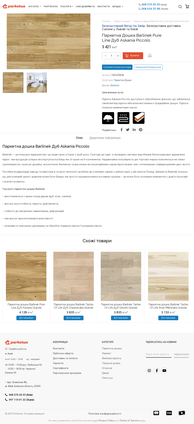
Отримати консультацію (117, 67)
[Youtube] (164, 370)
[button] (187, 6)
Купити (134, 55)
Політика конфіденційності (104, 413)
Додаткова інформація (105, 138)
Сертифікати (60, 368)
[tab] (79, 139)
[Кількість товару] (111, 55)
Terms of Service (129, 420)
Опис (79, 138)
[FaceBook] (156, 370)
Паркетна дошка (122, 21)
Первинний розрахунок (148, 67)
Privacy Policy (106, 420)
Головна (106, 21)
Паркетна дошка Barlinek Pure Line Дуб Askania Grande (26, 306)
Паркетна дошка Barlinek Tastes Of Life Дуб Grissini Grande (121, 306)
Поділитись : (109, 130)
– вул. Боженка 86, (16, 382)
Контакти (58, 348)
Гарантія (58, 363)
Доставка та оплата (65, 358)
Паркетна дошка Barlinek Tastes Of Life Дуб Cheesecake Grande (73, 306)
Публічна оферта (63, 353)
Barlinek (115, 85)
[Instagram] (149, 370)
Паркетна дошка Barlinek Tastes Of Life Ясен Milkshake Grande (168, 306)
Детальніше (26, 317)
